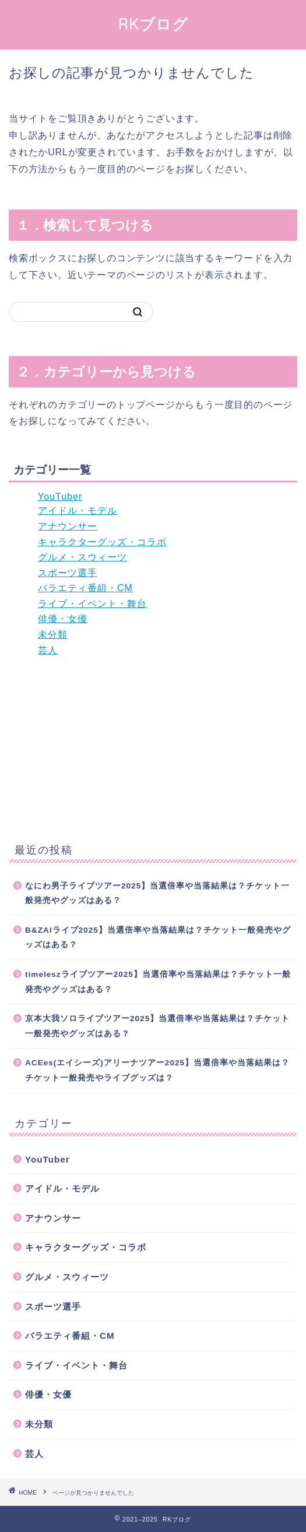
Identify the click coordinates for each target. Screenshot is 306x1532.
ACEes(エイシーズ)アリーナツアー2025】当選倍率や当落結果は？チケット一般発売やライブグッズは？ (157, 1070)
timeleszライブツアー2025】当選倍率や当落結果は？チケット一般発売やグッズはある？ (158, 982)
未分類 (53, 634)
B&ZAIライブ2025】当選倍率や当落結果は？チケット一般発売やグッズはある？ (158, 938)
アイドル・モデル (77, 511)
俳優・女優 (62, 619)
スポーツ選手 (67, 573)
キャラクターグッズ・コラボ (102, 542)
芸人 (48, 650)
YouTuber (60, 497)
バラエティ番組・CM (85, 588)
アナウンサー (67, 526)
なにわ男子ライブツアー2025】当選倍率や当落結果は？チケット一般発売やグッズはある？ (157, 893)
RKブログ (153, 24)
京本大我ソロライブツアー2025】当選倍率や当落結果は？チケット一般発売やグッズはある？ (157, 1026)
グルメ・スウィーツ (82, 557)
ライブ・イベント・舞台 (92, 604)
